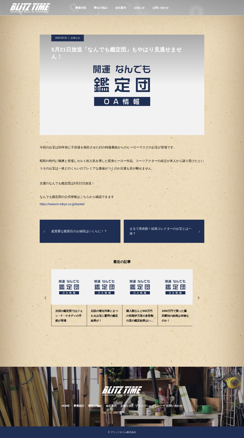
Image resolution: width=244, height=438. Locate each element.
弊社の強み (100, 7)
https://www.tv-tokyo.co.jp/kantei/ (62, 204)
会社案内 (120, 7)
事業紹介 (79, 405)
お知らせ (139, 7)
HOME (66, 405)
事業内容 (80, 7)
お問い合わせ (160, 7)
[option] (69, 297)
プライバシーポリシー (148, 405)
